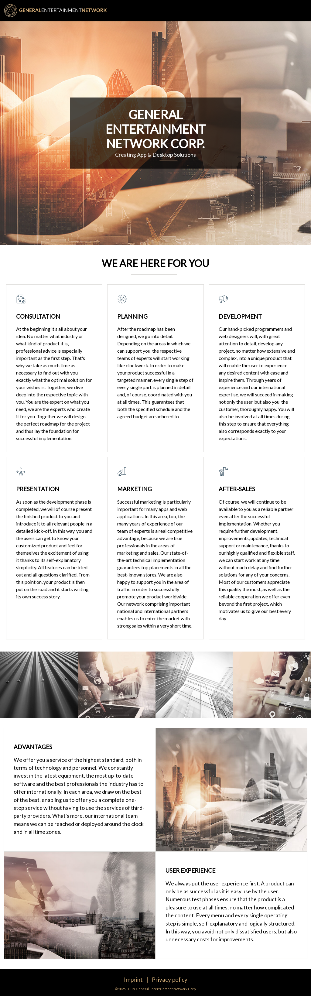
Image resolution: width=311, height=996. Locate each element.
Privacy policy (169, 979)
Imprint (133, 979)
